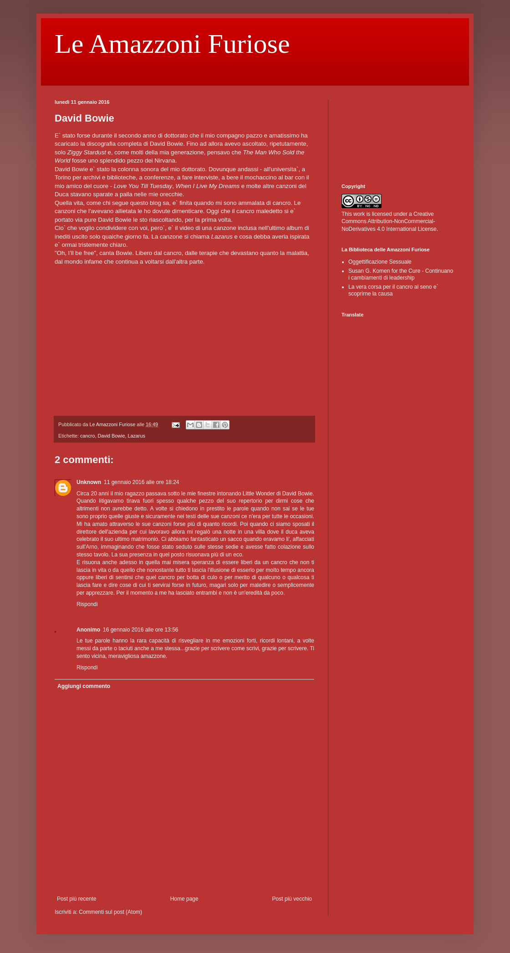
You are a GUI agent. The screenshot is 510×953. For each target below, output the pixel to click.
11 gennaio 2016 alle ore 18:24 (141, 482)
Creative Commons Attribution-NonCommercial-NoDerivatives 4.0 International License (389, 222)
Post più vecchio (292, 899)
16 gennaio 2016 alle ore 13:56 (140, 630)
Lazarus (136, 435)
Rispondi (87, 604)
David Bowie (111, 435)
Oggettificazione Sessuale (380, 262)
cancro (87, 435)
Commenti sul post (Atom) (110, 912)
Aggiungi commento (83, 686)
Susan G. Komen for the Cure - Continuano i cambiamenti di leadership (400, 274)
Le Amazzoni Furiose (172, 44)
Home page (184, 899)
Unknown (88, 482)
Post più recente (77, 899)
